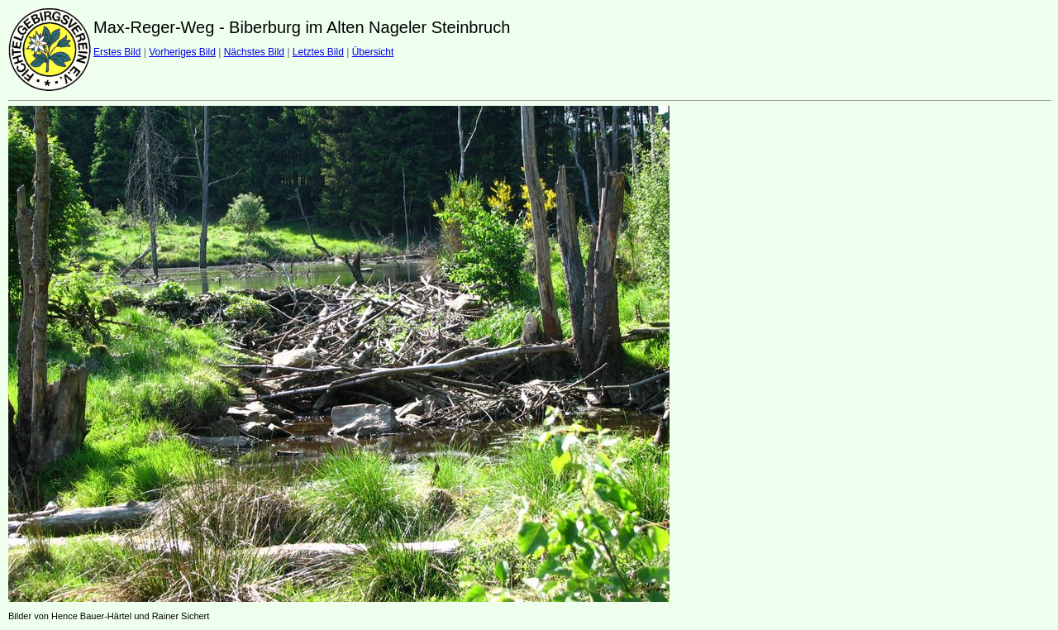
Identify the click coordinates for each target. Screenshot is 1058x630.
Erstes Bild (117, 52)
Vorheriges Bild (182, 52)
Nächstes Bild (254, 52)
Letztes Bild (318, 52)
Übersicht (373, 52)
